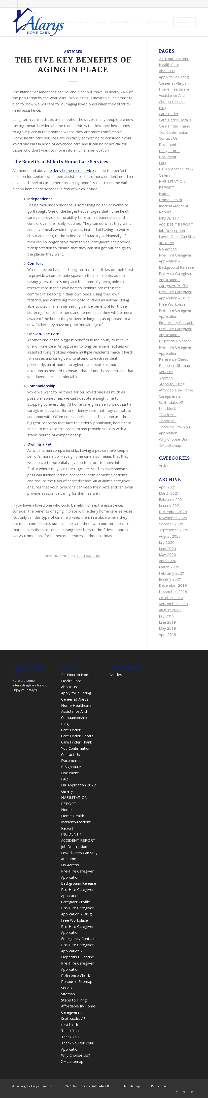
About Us (167, 70)
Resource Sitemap (174, 365)
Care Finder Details (175, 119)
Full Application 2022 (176, 168)
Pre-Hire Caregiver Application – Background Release (176, 261)
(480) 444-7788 (101, 1086)
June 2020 (167, 548)
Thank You (167, 414)
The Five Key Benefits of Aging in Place (73, 64)
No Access (168, 248)
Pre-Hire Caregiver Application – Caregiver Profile (175, 279)
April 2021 (167, 486)
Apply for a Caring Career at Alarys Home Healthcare (174, 83)
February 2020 (171, 573)
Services (166, 371)
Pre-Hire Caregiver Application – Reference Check (175, 353)
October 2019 (171, 597)
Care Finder (168, 113)
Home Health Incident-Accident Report (173, 206)
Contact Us (168, 138)
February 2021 (171, 499)
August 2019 (170, 609)
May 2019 (167, 628)
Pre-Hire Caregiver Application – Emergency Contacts (176, 316)
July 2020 (166, 542)
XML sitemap (170, 445)
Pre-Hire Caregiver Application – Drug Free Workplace (175, 298)
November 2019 (173, 591)
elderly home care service (72, 170)
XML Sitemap (159, 1086)
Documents (168, 144)
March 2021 (169, 493)
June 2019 (167, 622)
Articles (73, 52)
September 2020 (173, 529)
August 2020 (170, 536)
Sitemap (166, 377)
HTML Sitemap (130, 1086)
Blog (163, 107)
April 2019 (167, 634)
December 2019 (173, 585)
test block (167, 408)
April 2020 (167, 560)
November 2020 (173, 517)
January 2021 (170, 505)
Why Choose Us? (173, 439)
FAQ (162, 162)
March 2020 (169, 566)
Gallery (165, 175)
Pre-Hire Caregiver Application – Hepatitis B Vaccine (175, 335)
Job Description (172, 230)
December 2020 (173, 511)
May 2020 (167, 554)
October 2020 (171, 523)
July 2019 (166, 616)
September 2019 (173, 603)
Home (164, 193)
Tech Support (88, 556)
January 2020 (170, 579)
